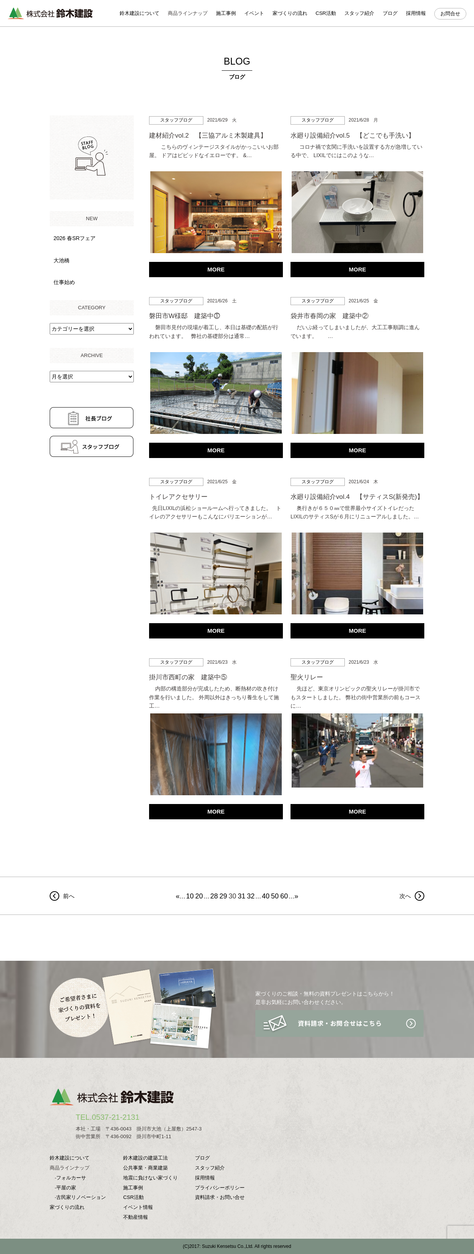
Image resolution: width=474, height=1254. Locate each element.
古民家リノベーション (81, 1197)
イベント (254, 13)
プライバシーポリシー (220, 1188)
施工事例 (226, 13)
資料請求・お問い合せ (220, 1197)
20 (199, 896)
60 (284, 896)
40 (265, 896)
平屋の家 (66, 1188)
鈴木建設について (139, 13)
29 (223, 896)
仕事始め (64, 282)
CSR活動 (326, 13)
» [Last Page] (296, 896)
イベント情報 (138, 1207)
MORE (216, 269)
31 (241, 896)
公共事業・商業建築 (145, 1168)
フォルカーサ (71, 1178)
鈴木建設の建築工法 (145, 1158)
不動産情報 (135, 1217)
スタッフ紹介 (359, 13)
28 (214, 896)
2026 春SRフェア (75, 238)
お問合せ (450, 13)
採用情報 (416, 13)
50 (275, 896)
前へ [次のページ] (69, 896)
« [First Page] (178, 896)
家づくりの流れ (290, 13)
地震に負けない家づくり (150, 1178)
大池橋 (62, 260)
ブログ (390, 13)
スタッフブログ (176, 120)
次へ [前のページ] (405, 896)
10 (190, 896)
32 (251, 896)
